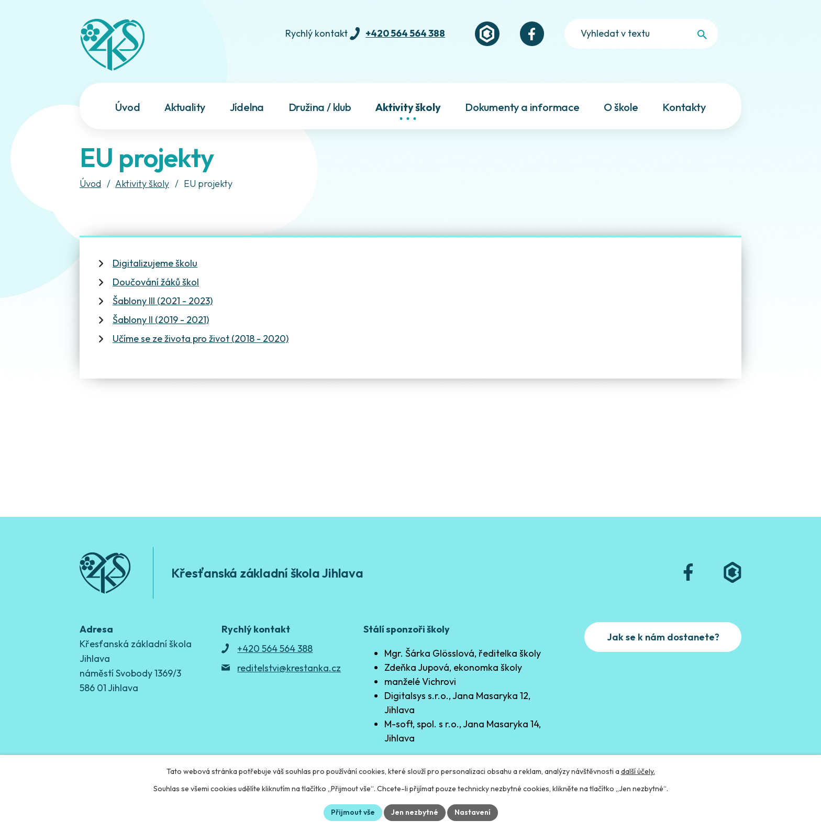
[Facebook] (576, 34)
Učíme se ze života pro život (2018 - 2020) (201, 339)
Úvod (90, 184)
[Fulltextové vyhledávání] (675, 34)
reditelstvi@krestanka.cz (289, 668)
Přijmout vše (353, 812)
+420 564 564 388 (449, 33)
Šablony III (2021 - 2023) (163, 301)
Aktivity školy (142, 184)
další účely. (638, 771)
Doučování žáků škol (156, 282)
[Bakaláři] (531, 34)
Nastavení (472, 812)
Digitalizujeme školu (155, 263)
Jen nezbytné (414, 812)
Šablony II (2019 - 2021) (161, 320)
